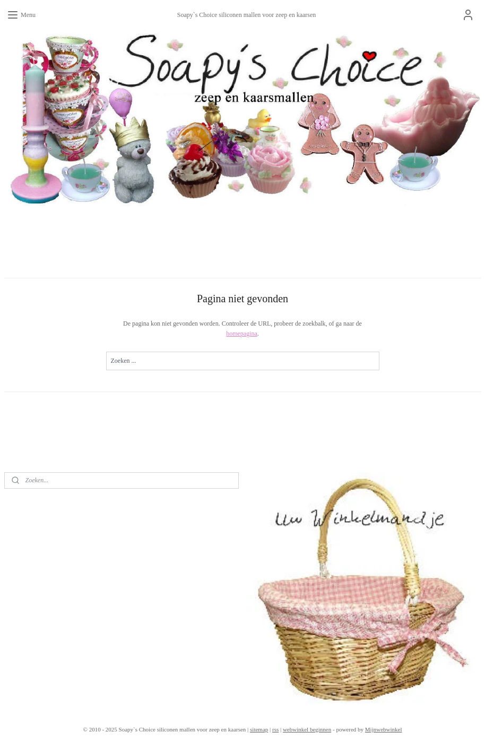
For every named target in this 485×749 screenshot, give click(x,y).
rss (275, 729)
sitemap (259, 729)
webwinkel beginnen (307, 729)
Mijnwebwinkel (383, 729)
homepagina (241, 334)
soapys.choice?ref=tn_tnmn (55, 502)
